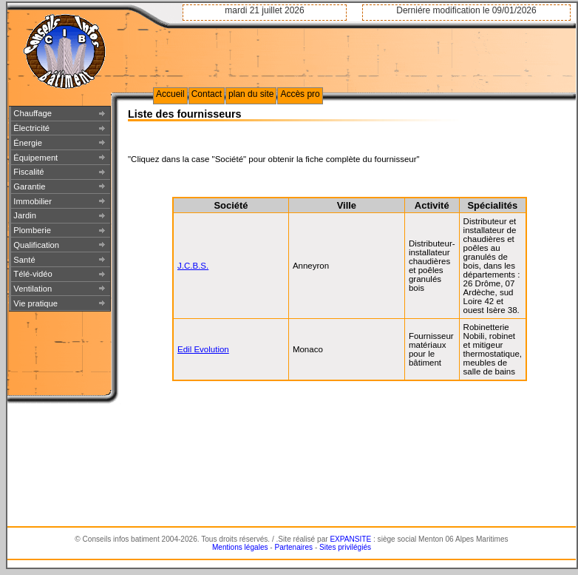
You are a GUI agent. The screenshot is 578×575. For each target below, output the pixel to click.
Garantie (29, 186)
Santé (24, 259)
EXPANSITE (350, 539)
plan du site (250, 94)
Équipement (35, 157)
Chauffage (32, 113)
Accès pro (299, 94)
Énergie (27, 142)
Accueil (170, 94)
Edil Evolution (203, 349)
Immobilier (32, 201)
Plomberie (32, 230)
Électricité (31, 128)
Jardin (24, 215)
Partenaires (294, 547)
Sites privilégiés (345, 547)
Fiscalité (28, 171)
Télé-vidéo (32, 273)
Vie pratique (35, 303)
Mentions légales (240, 547)
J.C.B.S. (192, 265)
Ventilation (32, 288)
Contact (206, 94)
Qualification (36, 245)
